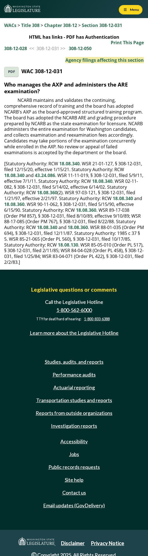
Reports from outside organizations (74, 413)
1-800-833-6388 (97, 319)
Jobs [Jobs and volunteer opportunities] (74, 454)
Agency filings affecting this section (104, 60)
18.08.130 (68, 245)
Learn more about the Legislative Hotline (74, 333)
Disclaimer (73, 543)
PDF (11, 71)
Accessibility (74, 441)
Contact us (74, 492)
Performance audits (74, 375)
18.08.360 (47, 193)
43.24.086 (45, 175)
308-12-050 (80, 48)
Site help (74, 480)
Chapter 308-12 (60, 25)
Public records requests (74, 467)
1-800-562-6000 (74, 310)
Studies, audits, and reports (74, 362)
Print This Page (127, 43)
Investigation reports (74, 426)
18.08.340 (69, 164)
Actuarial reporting (74, 387)
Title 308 (30, 25)
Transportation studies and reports (74, 400)
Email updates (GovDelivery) (74, 505)
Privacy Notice (107, 543)
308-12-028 (15, 48)
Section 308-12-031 (102, 25)
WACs (10, 25)
